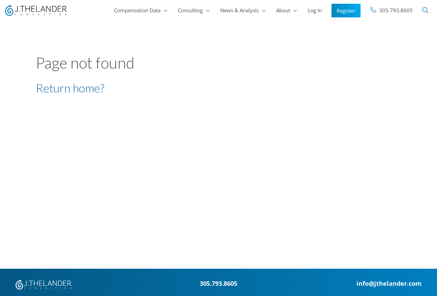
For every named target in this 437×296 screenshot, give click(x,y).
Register (346, 10)
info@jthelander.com (389, 283)
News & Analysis (239, 10)
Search (425, 10)
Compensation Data (137, 10)
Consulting (190, 10)
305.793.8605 (396, 10)
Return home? (70, 88)
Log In (315, 10)
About (283, 10)
